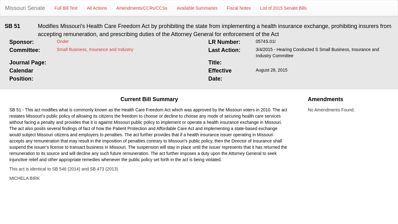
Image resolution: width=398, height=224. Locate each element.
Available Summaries (197, 8)
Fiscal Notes (239, 8)
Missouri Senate (25, 8)
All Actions (97, 8)
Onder (63, 41)
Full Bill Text (65, 8)
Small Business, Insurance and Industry (95, 49)
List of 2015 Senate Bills (283, 8)
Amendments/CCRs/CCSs (141, 8)
